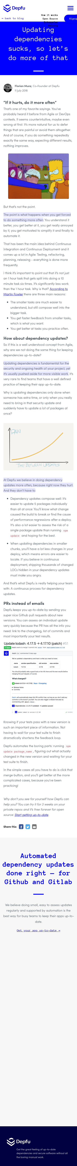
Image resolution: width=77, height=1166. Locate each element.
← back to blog (13, 18)
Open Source (50, 18)
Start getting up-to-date (31, 814)
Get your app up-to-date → (38, 930)
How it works (49, 15)
